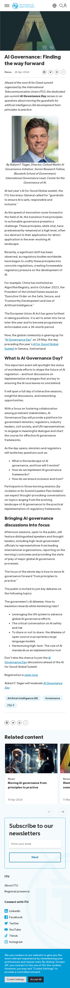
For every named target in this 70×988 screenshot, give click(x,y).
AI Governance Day (18, 340)
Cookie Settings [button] (15, 979)
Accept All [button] (35, 979)
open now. (31, 675)
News (8, 72)
